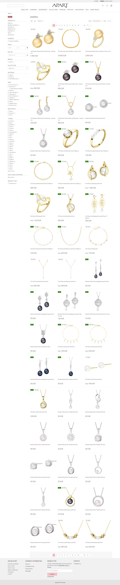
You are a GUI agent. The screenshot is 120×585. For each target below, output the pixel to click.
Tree (10, 167)
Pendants (11, 31)
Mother (11, 157)
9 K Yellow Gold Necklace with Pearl (94, 542)
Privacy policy (29, 568)
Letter (11, 150)
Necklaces (11, 29)
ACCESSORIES (79, 10)
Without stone (13, 105)
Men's (11, 111)
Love (11, 154)
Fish (10, 137)
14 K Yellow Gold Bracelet (91, 249)
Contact (10, 574)
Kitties (11, 146)
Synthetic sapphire (14, 99)
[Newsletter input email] (60, 570)
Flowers (11, 139)
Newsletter (28, 571)
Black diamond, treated (17, 88)
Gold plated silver (14, 78)
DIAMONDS (33, 10)
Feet (10, 135)
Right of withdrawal (13, 570)
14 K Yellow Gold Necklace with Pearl (39, 281)
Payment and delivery (13, 563)
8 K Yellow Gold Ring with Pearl (37, 84)
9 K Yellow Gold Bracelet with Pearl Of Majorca (41, 183)
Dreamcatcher (13, 132)
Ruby (11, 101)
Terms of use (11, 568)
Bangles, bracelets (13, 25)
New (35, 21)
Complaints (11, 572)
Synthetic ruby (13, 103)
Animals (11, 121)
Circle (11, 128)
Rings (10, 23)
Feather (11, 134)
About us (27, 564)
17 (87, 25)
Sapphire (12, 97)
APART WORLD (94, 10)
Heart (11, 143)
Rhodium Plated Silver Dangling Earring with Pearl (97, 281)
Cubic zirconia (13, 84)
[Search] (9, 5)
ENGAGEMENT (43, 10)
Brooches (11, 34)
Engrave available (14, 41)
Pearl (11, 90)
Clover (11, 130)
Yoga (11, 168)
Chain (11, 126)
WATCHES (70, 10)
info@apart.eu (77, 563)
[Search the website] (16, 5)
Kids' (11, 115)
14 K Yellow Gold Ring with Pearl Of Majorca (68, 151)
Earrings (11, 27)
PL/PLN (110, 1)
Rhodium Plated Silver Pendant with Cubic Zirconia (97, 314)
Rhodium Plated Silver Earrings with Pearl (95, 118)
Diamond (12, 86)
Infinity (11, 144)
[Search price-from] (12, 47)
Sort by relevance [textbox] (96, 21)
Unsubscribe (50, 576)
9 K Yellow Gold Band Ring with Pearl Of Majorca (96, 151)
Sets (9, 33)
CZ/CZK (106, 1)
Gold (11, 75)
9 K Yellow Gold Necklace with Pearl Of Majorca (69, 183)
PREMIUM (62, 10)
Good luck (12, 141)
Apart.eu (9, 13)
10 (78, 25)
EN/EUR (102, 1)
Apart (11, 61)
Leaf (11, 148)
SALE (87, 10)
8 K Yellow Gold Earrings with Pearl (93, 183)
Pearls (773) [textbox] (11, 68)
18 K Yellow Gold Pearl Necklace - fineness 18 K (69, 51)
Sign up (52, 574)
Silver (11, 76)
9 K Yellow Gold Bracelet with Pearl (66, 346)
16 (84, 25)
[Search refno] (16, 55)
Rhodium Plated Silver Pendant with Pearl (40, 151)
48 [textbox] (108, 21)
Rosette (11, 159)
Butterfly (12, 124)
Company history (29, 566)
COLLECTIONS (53, 10)
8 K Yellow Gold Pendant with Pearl (66, 216)
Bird (10, 123)
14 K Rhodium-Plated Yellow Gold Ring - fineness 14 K (98, 51)
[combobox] (18, 68)
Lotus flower (12, 152)
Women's (12, 113)
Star (11, 165)
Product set (13, 183)
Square (11, 163)
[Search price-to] (21, 47)
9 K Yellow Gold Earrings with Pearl (93, 379)
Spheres (12, 161)
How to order (11, 566)
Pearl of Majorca (13, 96)
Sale (31, 21)
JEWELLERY (24, 10)
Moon (11, 156)
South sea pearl (13, 92)
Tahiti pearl (12, 94)
